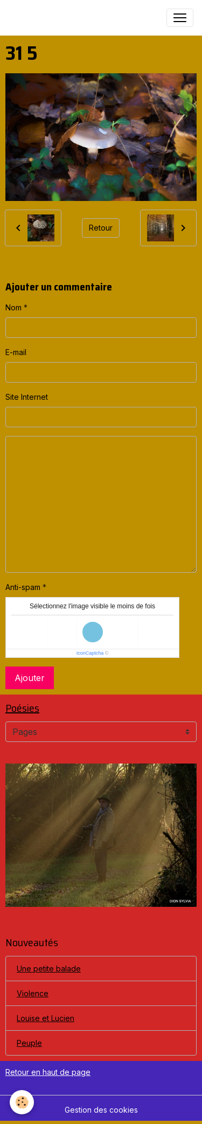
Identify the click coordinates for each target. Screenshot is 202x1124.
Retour (101, 227)
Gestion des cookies (101, 1109)
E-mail (15, 352)
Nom (13, 307)
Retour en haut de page (47, 1072)
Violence (32, 993)
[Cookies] (22, 1102)
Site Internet (26, 396)
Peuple (29, 1042)
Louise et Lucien (45, 1018)
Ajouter (30, 677)
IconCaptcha (90, 653)
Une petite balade (49, 968)
